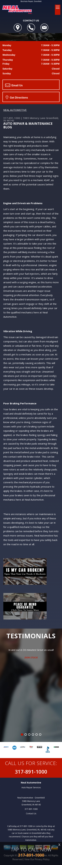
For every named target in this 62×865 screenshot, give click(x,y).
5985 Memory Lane (34, 118)
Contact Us (31, 813)
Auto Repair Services (31, 787)
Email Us (14, 85)
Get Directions (17, 97)
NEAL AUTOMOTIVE (15, 110)
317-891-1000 (11, 118)
